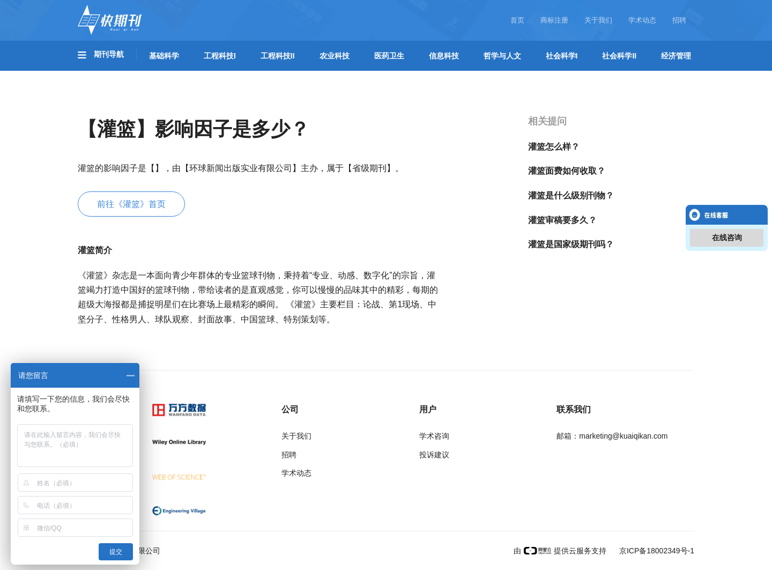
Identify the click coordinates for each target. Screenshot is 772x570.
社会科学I (562, 55)
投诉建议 (434, 454)
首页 (517, 20)
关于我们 (598, 20)
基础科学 (164, 55)
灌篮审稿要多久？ (562, 220)
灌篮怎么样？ (554, 146)
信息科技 (444, 55)
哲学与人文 (502, 55)
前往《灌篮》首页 (131, 204)
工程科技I (220, 55)
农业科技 (335, 55)
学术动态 (642, 20)
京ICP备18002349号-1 (655, 550)
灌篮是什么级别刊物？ (571, 195)
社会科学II (619, 55)
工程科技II (278, 55)
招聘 (679, 20)
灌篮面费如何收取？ (566, 170)
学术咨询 (434, 436)
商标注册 (554, 20)
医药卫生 (389, 55)
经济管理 (676, 55)
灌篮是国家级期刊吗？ (571, 244)
